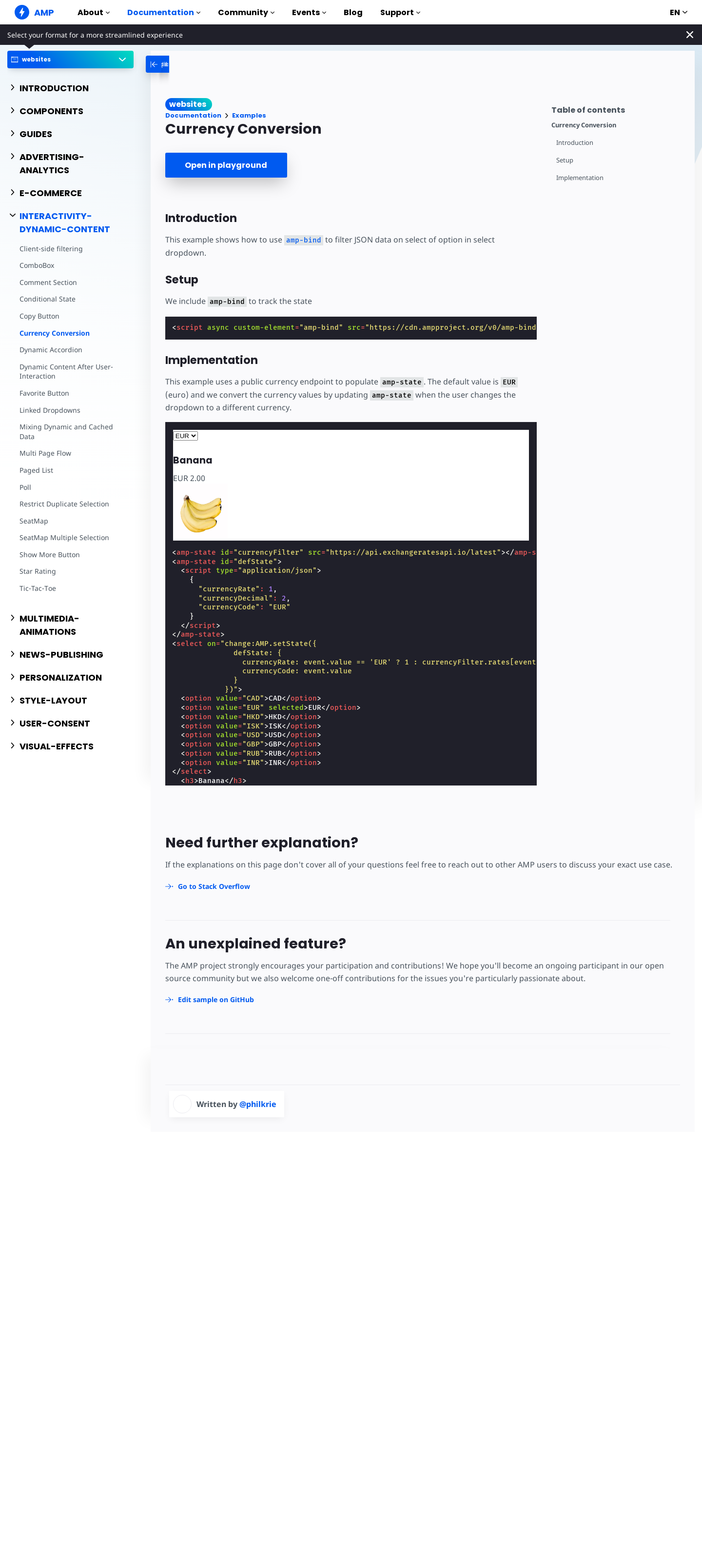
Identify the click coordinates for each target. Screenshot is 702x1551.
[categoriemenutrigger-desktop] (181, 64)
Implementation (580, 178)
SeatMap (34, 520)
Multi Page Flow (45, 453)
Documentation (163, 12)
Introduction (574, 143)
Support (400, 12)
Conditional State (48, 298)
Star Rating (38, 571)
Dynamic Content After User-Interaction (66, 371)
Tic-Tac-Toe (38, 588)
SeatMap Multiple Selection (64, 537)
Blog (353, 12)
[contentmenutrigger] (618, 108)
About (94, 12)
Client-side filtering (51, 248)
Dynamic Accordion (51, 349)
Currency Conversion (55, 333)
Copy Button (39, 316)
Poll (25, 487)
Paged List (36, 470)
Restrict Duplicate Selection (64, 503)
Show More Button (50, 554)
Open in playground (226, 165)
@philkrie (257, 1104)
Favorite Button (44, 393)
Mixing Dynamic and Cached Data (66, 431)
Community (246, 12)
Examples (249, 115)
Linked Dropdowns (50, 410)
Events (309, 12)
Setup (564, 160)
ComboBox (37, 265)
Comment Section (48, 282)
